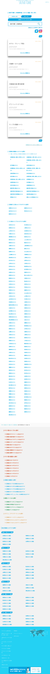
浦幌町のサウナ (12, 367)
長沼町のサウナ (27, 405)
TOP (2, 424)
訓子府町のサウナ (28, 397)
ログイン (47, 2)
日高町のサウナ (27, 278)
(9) (12, 214)
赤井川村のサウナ (12, 402)
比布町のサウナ (27, 358)
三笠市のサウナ (12, 296)
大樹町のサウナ (27, 334)
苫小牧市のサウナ (28, 224)
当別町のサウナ (12, 272)
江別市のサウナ (12, 284)
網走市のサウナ (27, 242)
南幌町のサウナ (27, 322)
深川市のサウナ (27, 370)
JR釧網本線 (15, 424)
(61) (13, 208)
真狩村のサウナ (12, 379)
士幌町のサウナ (12, 331)
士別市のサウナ (12, 263)
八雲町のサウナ (27, 257)
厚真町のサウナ (12, 328)
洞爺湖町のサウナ (12, 236)
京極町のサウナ (27, 305)
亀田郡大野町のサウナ (13, 305)
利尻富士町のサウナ (13, 316)
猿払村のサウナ (12, 376)
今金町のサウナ (12, 308)
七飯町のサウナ (12, 245)
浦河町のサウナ (27, 367)
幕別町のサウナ (12, 242)
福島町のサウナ (27, 382)
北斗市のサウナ (12, 260)
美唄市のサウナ (27, 388)
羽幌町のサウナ (12, 394)
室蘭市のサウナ (12, 248)
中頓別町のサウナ (12, 302)
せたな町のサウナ (28, 251)
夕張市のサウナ (12, 334)
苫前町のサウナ (12, 290)
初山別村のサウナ (12, 313)
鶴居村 (15, 107)
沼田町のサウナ (12, 361)
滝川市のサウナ (27, 373)
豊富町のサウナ (12, 399)
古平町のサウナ (27, 328)
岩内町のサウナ (12, 269)
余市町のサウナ (27, 311)
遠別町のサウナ (12, 405)
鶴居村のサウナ (27, 408)
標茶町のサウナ (27, 355)
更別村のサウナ (27, 349)
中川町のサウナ (27, 299)
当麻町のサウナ (12, 346)
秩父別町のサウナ (12, 385)
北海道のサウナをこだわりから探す (25, 19)
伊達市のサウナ (27, 308)
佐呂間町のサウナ (12, 311)
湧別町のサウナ (12, 373)
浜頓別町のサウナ (28, 364)
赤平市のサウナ (27, 402)
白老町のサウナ (27, 376)
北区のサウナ (27, 319)
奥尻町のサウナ (27, 337)
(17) (13, 211)
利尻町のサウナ (27, 316)
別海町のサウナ (27, 313)
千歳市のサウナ (12, 233)
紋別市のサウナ (12, 287)
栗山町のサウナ (27, 281)
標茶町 (15, 46)
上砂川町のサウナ (12, 299)
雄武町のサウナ (12, 408)
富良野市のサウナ (28, 266)
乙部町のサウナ (27, 302)
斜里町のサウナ (12, 275)
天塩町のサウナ (12, 337)
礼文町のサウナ (12, 382)
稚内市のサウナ (12, 239)
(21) (28, 208)
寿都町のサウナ (12, 340)
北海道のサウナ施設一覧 (8, 424)
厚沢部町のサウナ (28, 325)
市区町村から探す (15, 16)
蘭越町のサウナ (12, 397)
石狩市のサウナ (27, 284)
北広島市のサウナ (28, 230)
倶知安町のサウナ (12, 257)
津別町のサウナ (27, 361)
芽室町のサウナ (27, 394)
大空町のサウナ (27, 263)
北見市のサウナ (12, 224)
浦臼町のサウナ (12, 370)
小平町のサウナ (27, 340)
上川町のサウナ (12, 230)
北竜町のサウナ (12, 322)
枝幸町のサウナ (12, 355)
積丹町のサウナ (27, 385)
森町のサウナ (27, 248)
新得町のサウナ (12, 278)
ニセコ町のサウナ (28, 239)
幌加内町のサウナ (28, 343)
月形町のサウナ (12, 352)
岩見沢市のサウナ (28, 233)
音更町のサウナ (12, 227)
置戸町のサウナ (12, 388)
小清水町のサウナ (12, 343)
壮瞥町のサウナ (27, 331)
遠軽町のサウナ (27, 290)
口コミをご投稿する (25, 52)
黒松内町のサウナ (12, 414)
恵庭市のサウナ (27, 272)
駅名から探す (26, 16)
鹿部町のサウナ (27, 411)
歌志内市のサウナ (12, 358)
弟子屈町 (15, 67)
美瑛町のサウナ (12, 251)
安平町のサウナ (12, 266)
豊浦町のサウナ (27, 399)
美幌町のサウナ (12, 391)
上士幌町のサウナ (12, 254)
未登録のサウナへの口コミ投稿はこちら (34, 144)
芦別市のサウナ (27, 287)
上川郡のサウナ (27, 296)
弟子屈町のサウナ (28, 269)
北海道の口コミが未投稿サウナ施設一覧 (35, 27)
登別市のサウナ (27, 236)
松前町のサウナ (27, 352)
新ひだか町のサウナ (28, 275)
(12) (28, 211)
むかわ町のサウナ (28, 293)
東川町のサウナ (12, 281)
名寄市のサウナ (27, 260)
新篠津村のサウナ (12, 349)
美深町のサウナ (27, 391)
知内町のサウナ (27, 379)
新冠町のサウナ (27, 346)
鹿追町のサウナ (12, 293)
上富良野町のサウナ (28, 245)
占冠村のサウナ (12, 325)
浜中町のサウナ (12, 364)
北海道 (11, 46)
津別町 (15, 127)
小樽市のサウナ (27, 227)
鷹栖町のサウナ (12, 411)
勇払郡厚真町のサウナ (13, 319)
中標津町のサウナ (28, 254)
